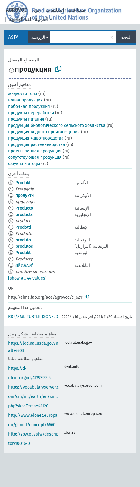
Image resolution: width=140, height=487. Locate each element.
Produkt (23, 182)
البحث (126, 37)
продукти (24, 195)
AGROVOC (16, 10)
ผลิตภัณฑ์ (24, 265)
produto (23, 240)
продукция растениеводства (36, 144)
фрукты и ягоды (24, 163)
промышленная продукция (35, 151)
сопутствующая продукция (35, 157)
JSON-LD (50, 316)
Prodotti (23, 227)
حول (36, 10)
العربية (41, 19)
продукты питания (26, 119)
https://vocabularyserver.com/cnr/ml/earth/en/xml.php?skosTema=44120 (33, 397)
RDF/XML (16, 316)
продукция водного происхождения (44, 131)
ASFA (13, 37)
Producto (24, 208)
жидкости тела (22, 93)
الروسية (38, 37)
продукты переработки (31, 112)
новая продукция (25, 100)
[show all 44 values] (27, 278)
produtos (24, 246)
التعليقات (55, 10)
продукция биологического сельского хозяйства (56, 125)
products (24, 214)
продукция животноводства (36, 138)
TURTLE (33, 316)
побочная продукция (29, 106)
